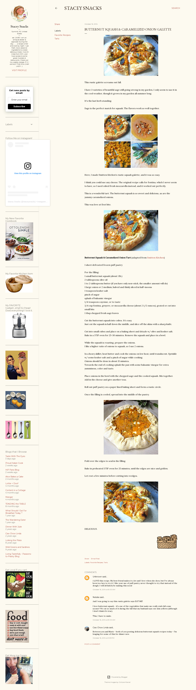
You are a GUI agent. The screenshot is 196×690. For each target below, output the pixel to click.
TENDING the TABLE (15, 504)
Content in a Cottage (15, 490)
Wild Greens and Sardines (17, 547)
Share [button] (57, 24)
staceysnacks (29, 202)
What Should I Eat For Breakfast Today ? (16, 511)
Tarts (57, 38)
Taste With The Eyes (15, 456)
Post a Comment (92, 644)
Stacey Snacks (83, 8)
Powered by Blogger (117, 677)
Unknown (97, 576)
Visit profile (19, 70)
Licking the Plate (13, 540)
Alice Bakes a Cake (14, 476)
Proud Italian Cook (14, 463)
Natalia (96, 597)
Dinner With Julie (13, 526)
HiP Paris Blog (12, 470)
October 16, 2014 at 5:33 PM (103, 638)
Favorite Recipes (63, 35)
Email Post (95, 559)
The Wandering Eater (15, 520)
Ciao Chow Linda (100, 627)
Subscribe (19, 106)
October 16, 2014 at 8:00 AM (104, 589)
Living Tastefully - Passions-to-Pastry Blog (18, 555)
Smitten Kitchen (155, 257)
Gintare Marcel (124, 682)
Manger (9, 497)
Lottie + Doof (11, 483)
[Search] (176, 8)
